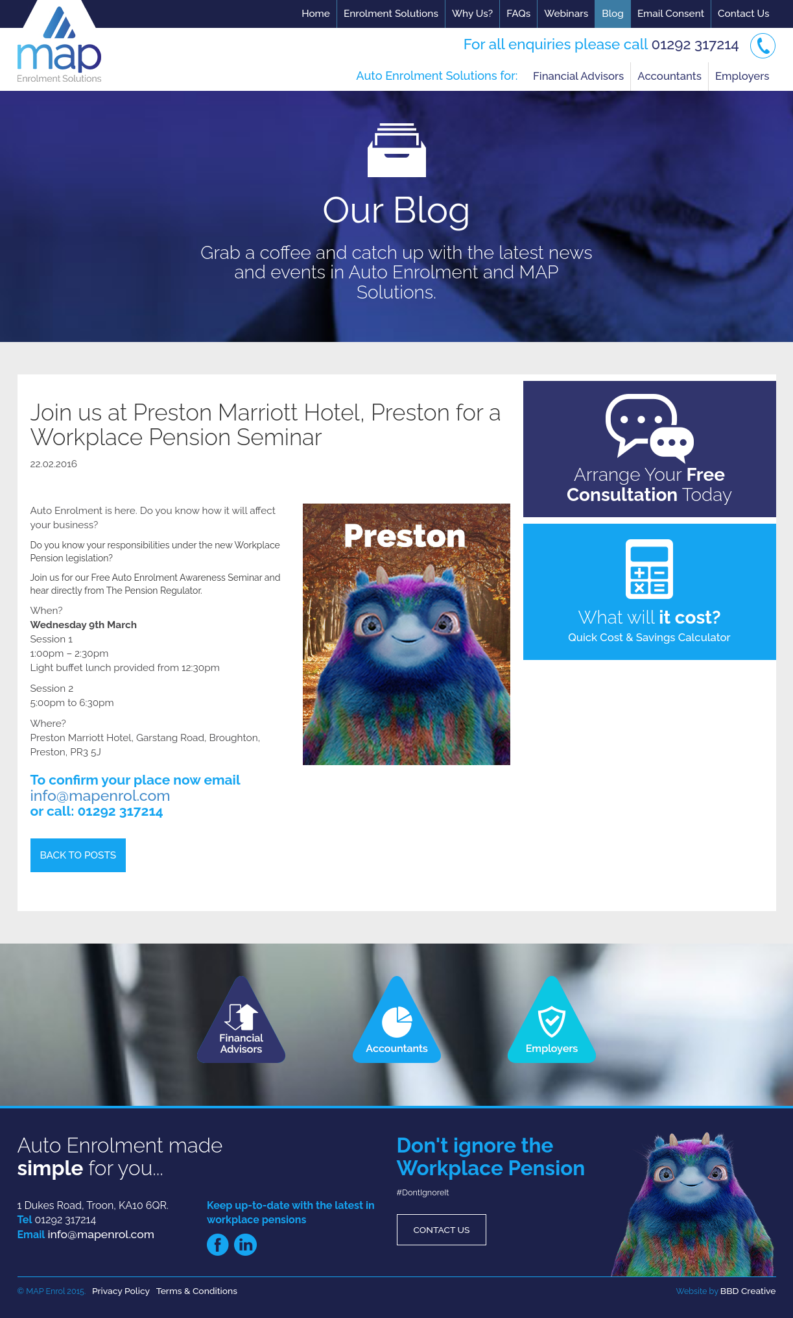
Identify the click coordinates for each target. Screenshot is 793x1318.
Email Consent (670, 13)
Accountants (669, 75)
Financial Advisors (578, 75)
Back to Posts (78, 855)
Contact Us (743, 13)
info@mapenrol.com (100, 795)
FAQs (518, 13)
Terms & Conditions (196, 1291)
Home (316, 13)
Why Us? (472, 13)
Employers (742, 75)
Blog (613, 13)
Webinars (566, 13)
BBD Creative (748, 1291)
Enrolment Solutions (391, 13)
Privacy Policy (121, 1291)
